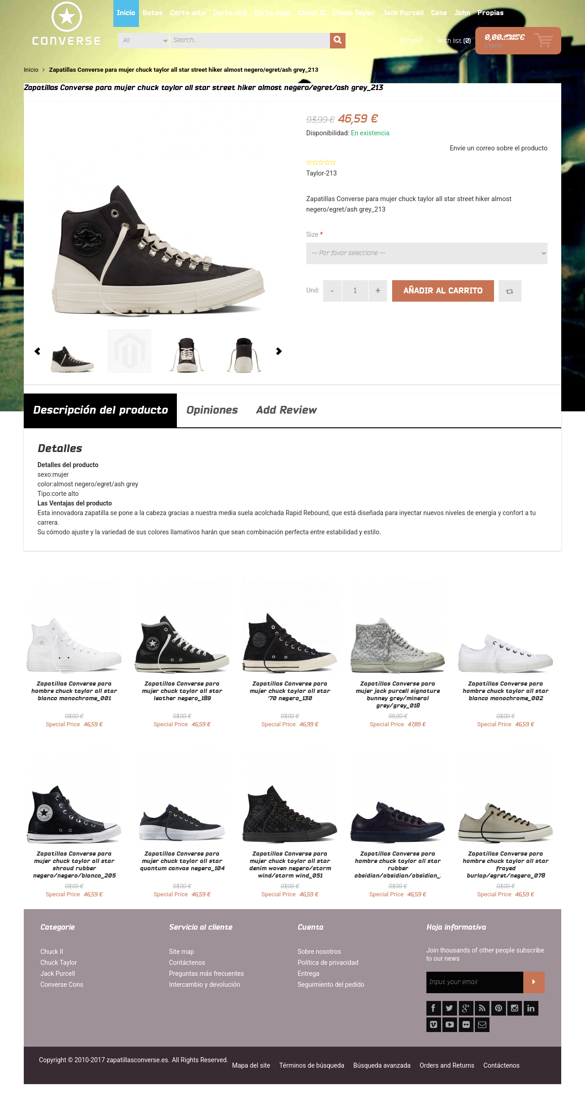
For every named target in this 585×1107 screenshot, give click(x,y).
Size (314, 235)
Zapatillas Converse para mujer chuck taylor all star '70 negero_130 (290, 691)
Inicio (31, 69)
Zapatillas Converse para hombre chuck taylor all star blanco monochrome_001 (74, 691)
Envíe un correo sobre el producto (499, 148)
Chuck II (51, 951)
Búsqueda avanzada (381, 1065)
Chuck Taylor (58, 962)
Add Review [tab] (286, 410)
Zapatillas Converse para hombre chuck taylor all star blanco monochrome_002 (505, 691)
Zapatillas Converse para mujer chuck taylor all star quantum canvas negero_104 (182, 861)
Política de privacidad (328, 962)
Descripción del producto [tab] (100, 410)
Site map (181, 951)
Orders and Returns (447, 1065)
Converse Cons (61, 984)
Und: (312, 290)
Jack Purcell (57, 973)
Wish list (449, 40)
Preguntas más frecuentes (206, 973)
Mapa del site (251, 1065)
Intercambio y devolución (204, 984)
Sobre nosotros (319, 951)
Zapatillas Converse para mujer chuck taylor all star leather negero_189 (182, 691)
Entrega (308, 973)
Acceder (411, 40)
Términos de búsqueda (311, 1065)
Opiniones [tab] (212, 410)
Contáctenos (187, 962)
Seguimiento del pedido (331, 984)
